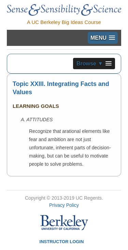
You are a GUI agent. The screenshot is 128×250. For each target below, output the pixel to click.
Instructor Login (62, 241)
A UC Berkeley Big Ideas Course (64, 22)
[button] (103, 38)
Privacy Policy (64, 205)
